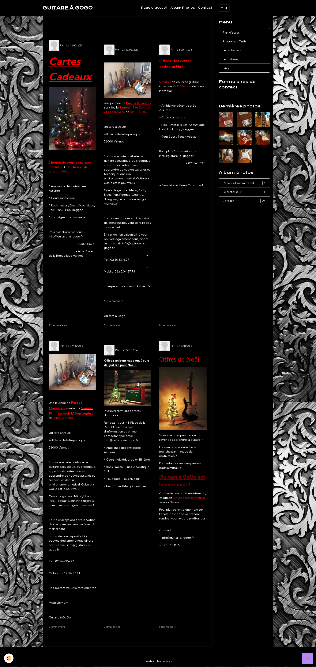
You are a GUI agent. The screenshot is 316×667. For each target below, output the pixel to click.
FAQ (226, 69)
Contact (205, 7)
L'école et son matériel (244, 184)
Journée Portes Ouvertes (124, 38)
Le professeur (232, 51)
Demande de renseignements (242, 96)
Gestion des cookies (158, 661)
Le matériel (231, 60)
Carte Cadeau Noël (177, 38)
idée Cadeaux (65, 36)
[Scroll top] (307, 658)
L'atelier (244, 202)
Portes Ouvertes (72, 337)
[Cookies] (9, 658)
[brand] (68, 8)
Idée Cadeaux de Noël (124, 339)
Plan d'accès (231, 32)
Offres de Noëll (181, 337)
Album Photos (182, 7)
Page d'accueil (154, 7)
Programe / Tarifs (235, 41)
